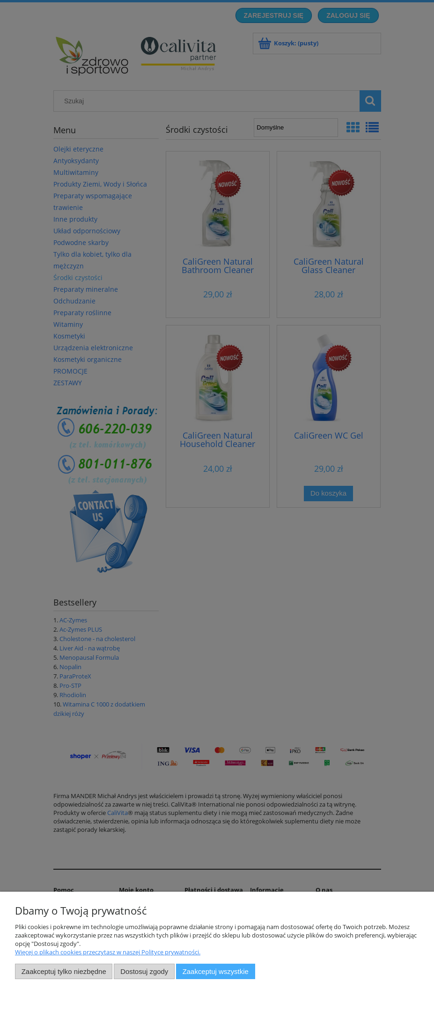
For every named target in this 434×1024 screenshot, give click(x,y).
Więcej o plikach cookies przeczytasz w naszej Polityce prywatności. (107, 952)
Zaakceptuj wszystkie (216, 971)
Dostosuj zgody (144, 971)
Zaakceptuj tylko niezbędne (64, 971)
